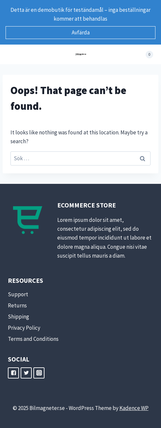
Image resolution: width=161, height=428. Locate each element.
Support (18, 294)
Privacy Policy (24, 327)
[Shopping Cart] (145, 54)
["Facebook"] (13, 373)
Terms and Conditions (33, 338)
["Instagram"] (39, 373)
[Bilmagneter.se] (80, 54)
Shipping (18, 316)
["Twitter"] (26, 373)
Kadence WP (134, 408)
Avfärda (81, 32)
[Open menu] (14, 54)
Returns (17, 305)
